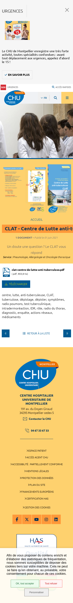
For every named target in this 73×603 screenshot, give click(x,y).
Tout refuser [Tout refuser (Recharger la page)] (51, 583)
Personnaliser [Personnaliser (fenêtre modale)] (36, 592)
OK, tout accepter (25, 583)
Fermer (67, 10)
